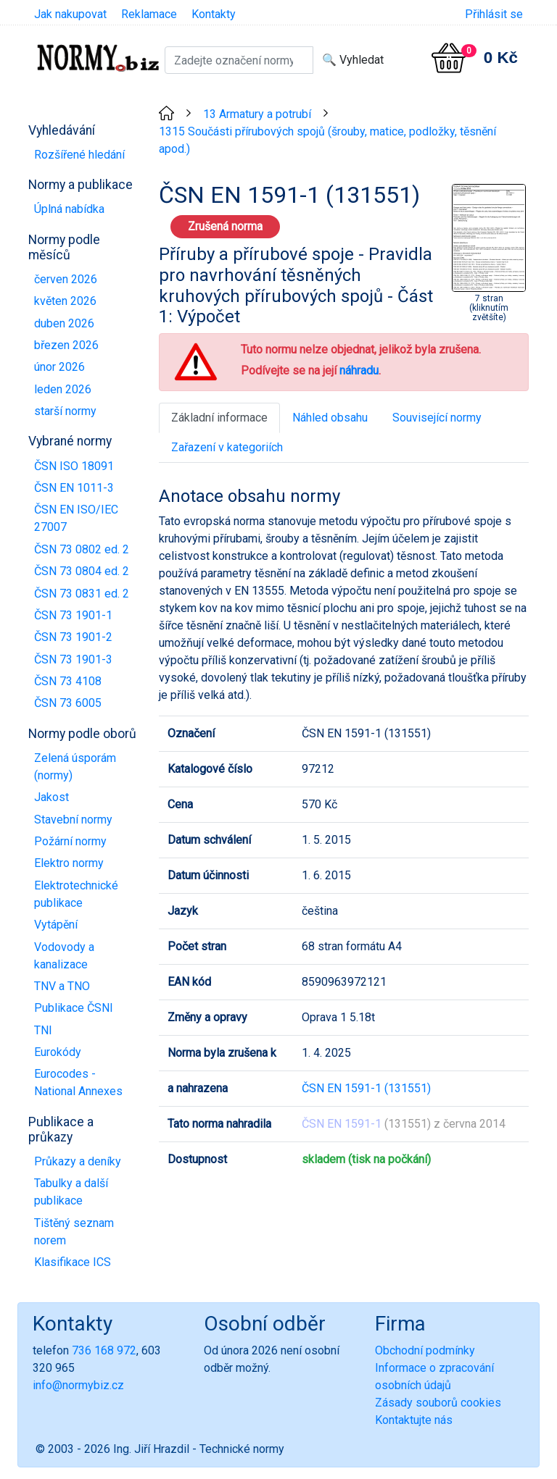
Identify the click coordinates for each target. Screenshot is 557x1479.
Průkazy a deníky (77, 1161)
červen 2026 (65, 279)
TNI (43, 1030)
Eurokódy (57, 1052)
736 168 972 (104, 1350)
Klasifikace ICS (72, 1262)
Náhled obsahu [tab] (330, 417)
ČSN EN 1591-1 (341, 1124)
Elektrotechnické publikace (76, 894)
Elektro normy (69, 863)
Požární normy (70, 841)
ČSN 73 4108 (68, 681)
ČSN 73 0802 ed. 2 (81, 549)
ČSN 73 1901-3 (73, 659)
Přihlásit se (494, 14)
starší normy (65, 411)
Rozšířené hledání (79, 155)
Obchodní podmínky (425, 1350)
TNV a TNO (62, 986)
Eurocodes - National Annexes (78, 1082)
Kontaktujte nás (414, 1420)
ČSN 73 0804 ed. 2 (81, 571)
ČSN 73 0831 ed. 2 (81, 593)
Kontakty (213, 14)
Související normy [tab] (437, 417)
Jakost (51, 797)
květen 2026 (65, 301)
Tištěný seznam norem (74, 1231)
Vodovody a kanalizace (64, 955)
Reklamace (149, 14)
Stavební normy (73, 819)
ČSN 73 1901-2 (73, 637)
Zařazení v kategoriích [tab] (227, 447)
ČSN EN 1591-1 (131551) (366, 1088)
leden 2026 (62, 389)
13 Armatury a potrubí (257, 114)
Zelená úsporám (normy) (75, 766)
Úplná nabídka (69, 209)
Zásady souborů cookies (438, 1402)
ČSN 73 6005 (68, 703)
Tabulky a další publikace (71, 1191)
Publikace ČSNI (73, 1008)
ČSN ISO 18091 (74, 466)
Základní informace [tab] (219, 417)
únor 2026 (59, 367)
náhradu (359, 370)
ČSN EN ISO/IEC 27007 (76, 518)
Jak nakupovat (70, 14)
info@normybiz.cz (78, 1385)
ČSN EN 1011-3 (74, 488)
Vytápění (56, 924)
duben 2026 (64, 323)
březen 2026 (66, 345)
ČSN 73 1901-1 (73, 615)
